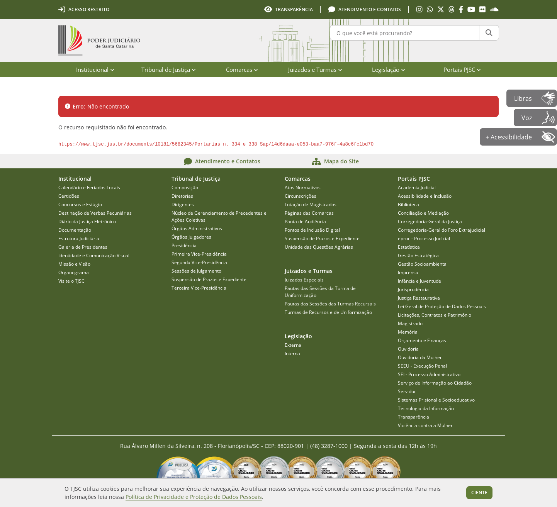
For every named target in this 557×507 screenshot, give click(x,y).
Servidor (407, 391)
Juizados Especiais (304, 279)
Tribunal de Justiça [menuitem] (168, 69)
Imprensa (408, 272)
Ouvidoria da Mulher (420, 357)
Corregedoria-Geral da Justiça (430, 221)
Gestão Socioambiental (423, 264)
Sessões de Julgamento (196, 271)
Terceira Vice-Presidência (199, 288)
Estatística (409, 247)
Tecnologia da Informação (426, 408)
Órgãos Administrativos (197, 228)
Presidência (184, 245)
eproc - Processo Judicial (424, 238)
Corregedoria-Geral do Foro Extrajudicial (441, 230)
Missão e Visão (74, 264)
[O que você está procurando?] (404, 33)
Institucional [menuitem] (95, 69)
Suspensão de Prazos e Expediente (209, 279)
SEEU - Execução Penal (422, 366)
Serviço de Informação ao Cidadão (435, 383)
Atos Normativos (303, 187)
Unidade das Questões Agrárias (319, 247)
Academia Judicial (417, 187)
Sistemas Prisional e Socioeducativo (436, 400)
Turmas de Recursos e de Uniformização (328, 312)
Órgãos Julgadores (191, 237)
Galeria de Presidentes (82, 247)
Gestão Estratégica (418, 255)
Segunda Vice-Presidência (199, 262)
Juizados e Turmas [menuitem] (315, 69)
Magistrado (410, 323)
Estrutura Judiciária (78, 238)
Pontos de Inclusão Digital (312, 230)
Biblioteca (408, 204)
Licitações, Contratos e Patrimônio (434, 315)
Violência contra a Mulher (425, 425)
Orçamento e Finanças (422, 340)
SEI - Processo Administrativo (429, 374)
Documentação (74, 230)
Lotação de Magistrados (310, 204)
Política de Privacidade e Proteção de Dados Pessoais (194, 496)
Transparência (413, 417)
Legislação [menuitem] (388, 69)
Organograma (73, 272)
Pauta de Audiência (305, 221)
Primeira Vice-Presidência (199, 254)
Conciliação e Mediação (423, 213)
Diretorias (182, 196)
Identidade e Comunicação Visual (93, 255)
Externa (293, 345)
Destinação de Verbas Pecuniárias (95, 213)
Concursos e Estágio (80, 204)
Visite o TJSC (71, 281)
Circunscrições (300, 196)
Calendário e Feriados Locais (89, 187)
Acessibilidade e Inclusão (425, 196)
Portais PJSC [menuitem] (462, 69)
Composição (185, 187)
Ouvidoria (408, 349)
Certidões (68, 196)
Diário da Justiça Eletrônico (87, 221)
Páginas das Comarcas (309, 213)
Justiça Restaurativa (419, 298)
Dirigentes (183, 204)
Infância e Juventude (419, 281)
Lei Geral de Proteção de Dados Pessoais (442, 306)
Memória (408, 332)
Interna (292, 353)
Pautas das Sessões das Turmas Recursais (330, 303)
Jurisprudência (413, 289)
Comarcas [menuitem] (242, 69)
